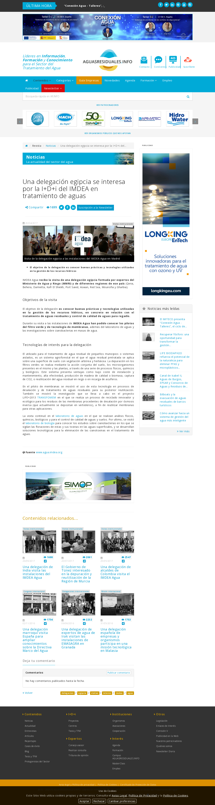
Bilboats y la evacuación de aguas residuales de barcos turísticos (173, 400)
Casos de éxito (32, 746)
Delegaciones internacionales (75, 591)
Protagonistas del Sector (37, 761)
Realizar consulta (77, 750)
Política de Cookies (107, 784)
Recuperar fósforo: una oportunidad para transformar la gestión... (174, 340)
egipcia (82, 693)
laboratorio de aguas (70, 416)
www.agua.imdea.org (49, 452)
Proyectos (74, 720)
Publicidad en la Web (167, 736)
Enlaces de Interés (166, 725)
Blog (27, 751)
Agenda (130, 80)
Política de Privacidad (143, 795)
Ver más (183, 431)
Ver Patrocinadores (107, 105)
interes (107, 693)
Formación (149, 80)
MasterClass (118, 763)
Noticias (51, 145)
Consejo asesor (76, 745)
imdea (119, 693)
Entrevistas (31, 730)
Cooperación (118, 730)
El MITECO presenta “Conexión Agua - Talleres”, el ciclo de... (173, 322)
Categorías (65, 80)
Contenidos (42, 80)
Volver (28, 692)
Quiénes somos (164, 746)
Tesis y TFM (31, 756)
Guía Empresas (89, 80)
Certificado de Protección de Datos (138, 784)
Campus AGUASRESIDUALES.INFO (126, 757)
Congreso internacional (34, 591)
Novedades (112, 80)
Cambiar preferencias (122, 801)
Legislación (162, 720)
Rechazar (99, 801)
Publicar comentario (119, 672)
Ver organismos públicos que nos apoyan (107, 133)
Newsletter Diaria (165, 751)
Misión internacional (111, 591)
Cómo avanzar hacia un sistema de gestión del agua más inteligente (175, 416)
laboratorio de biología (41, 423)
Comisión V (162, 730)
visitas (94, 693)
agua (130, 693)
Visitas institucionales (34, 529)
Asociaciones (118, 725)
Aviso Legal (119, 795)
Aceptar (84, 801)
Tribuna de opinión (78, 755)
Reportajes (30, 741)
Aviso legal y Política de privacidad (77, 784)
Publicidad (32, 88)
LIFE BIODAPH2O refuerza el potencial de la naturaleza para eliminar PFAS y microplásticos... (175, 360)
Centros (73, 725)
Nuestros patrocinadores (169, 741)
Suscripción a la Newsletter (95, 207)
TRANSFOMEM (46, 397)
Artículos (29, 736)
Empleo (167, 80)
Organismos (118, 720)
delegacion (67, 693)
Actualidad (30, 725)
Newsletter (53, 88)
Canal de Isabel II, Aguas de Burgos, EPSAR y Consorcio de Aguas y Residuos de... (174, 381)
